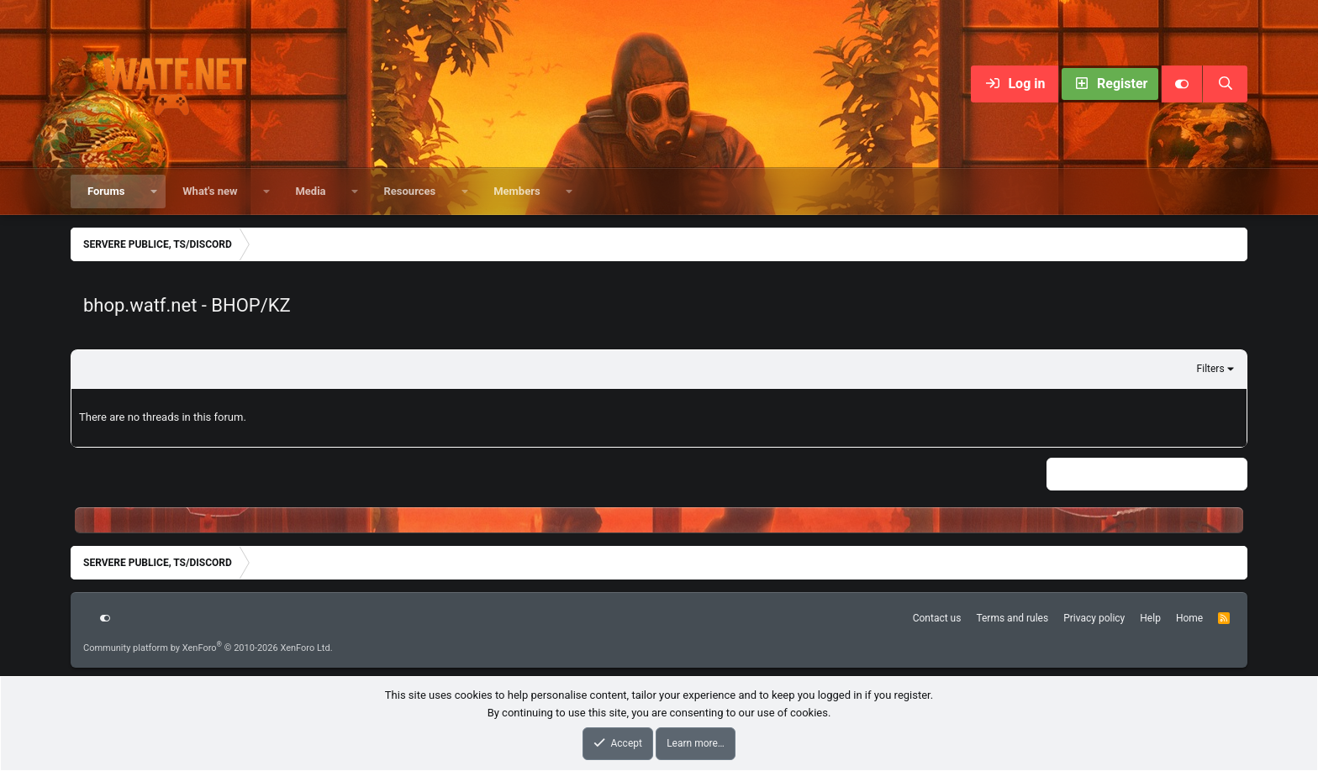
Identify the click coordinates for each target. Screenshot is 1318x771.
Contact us (937, 618)
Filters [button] (1211, 369)
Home (1189, 618)
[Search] (1224, 84)
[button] (153, 191)
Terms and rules (1012, 618)
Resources (409, 191)
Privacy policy (1094, 618)
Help (1150, 618)
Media (310, 191)
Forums (105, 191)
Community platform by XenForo (208, 647)
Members (516, 191)
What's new (209, 191)
